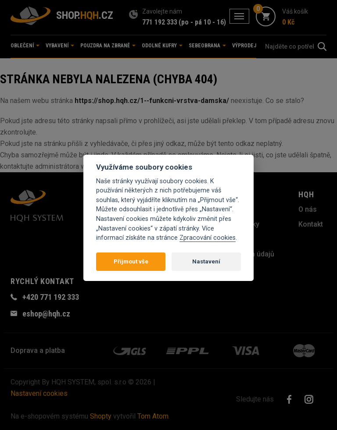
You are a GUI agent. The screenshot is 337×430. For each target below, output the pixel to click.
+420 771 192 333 (50, 297)
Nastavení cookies (39, 393)
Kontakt (310, 224)
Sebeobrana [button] (207, 46)
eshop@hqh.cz (46, 313)
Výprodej (244, 46)
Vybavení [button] (60, 46)
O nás (307, 209)
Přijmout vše (131, 261)
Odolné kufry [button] (162, 46)
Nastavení (206, 261)
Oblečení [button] (25, 46)
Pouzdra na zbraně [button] (108, 46)
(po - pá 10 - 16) (202, 22)
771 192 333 (159, 22)
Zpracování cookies (207, 238)
